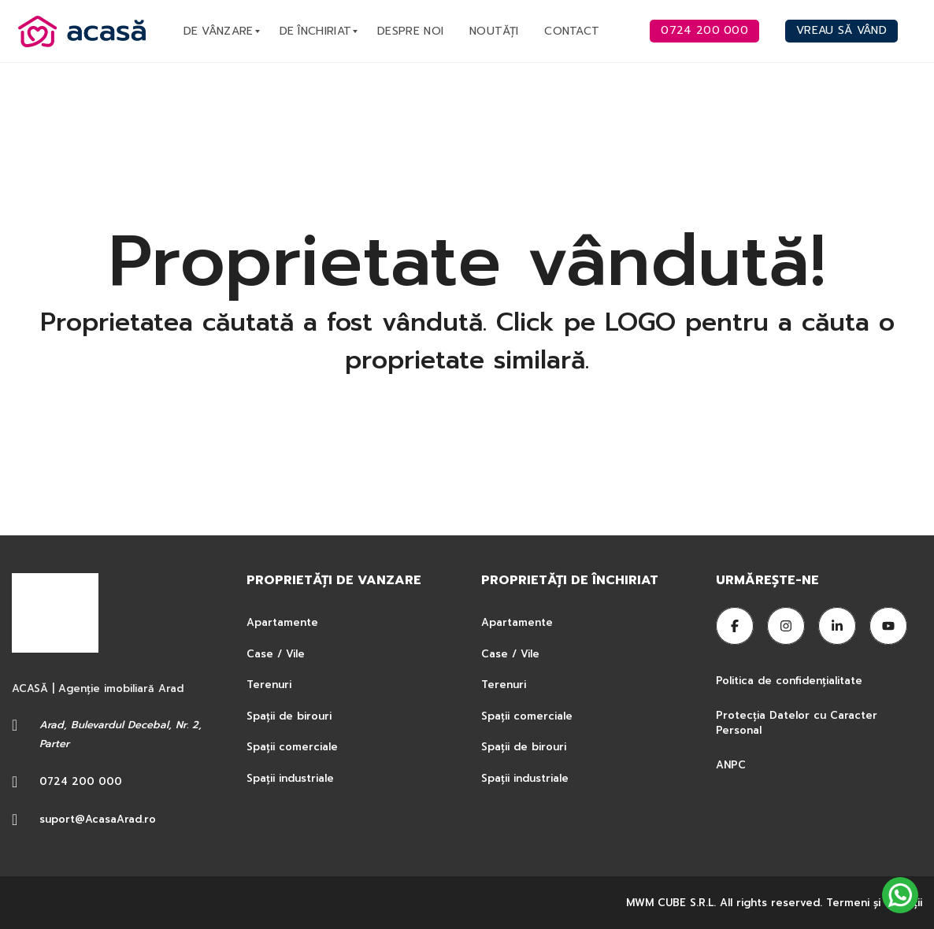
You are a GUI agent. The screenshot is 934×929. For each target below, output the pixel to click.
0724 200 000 (80, 781)
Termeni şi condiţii (874, 902)
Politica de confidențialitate (791, 680)
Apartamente (282, 622)
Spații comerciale (292, 746)
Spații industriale (290, 778)
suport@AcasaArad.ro (97, 819)
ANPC (731, 764)
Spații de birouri (289, 716)
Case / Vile (275, 653)
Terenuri (268, 684)
